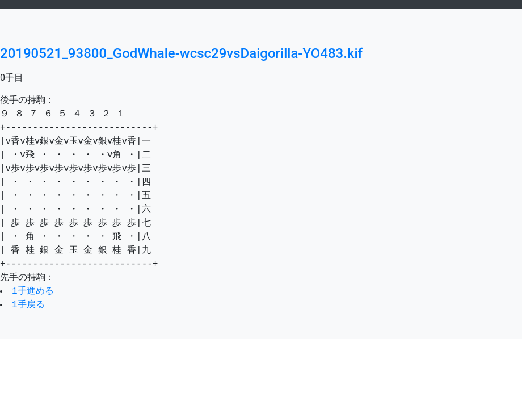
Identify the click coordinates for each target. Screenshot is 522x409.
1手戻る (29, 305)
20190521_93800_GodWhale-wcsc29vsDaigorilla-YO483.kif (181, 53)
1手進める (34, 291)
